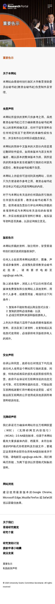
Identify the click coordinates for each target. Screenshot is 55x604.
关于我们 (8, 522)
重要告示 (7, 563)
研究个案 (8, 532)
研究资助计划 (11, 543)
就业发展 (8, 553)
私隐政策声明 (10, 568)
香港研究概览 (11, 527)
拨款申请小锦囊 (12, 548)
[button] (50, 6)
